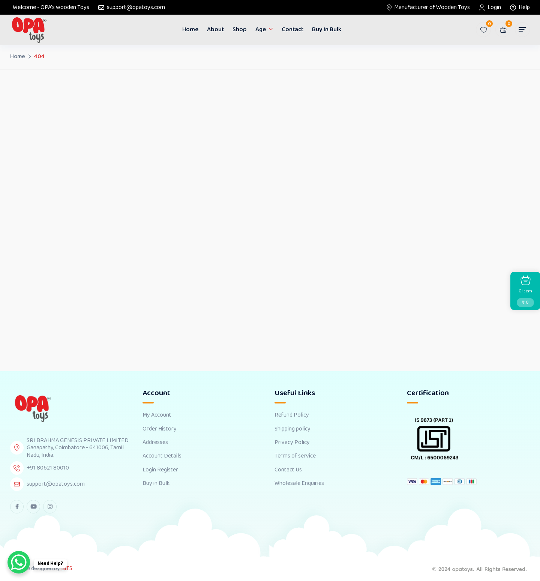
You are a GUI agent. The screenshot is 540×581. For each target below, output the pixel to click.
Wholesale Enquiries (299, 483)
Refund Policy (291, 415)
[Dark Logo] (29, 29)
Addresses (155, 442)
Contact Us (288, 470)
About (215, 29)
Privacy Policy (292, 442)
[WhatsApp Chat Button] (19, 562)
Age (260, 29)
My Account (156, 415)
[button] (522, 29)
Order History (159, 429)
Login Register (160, 470)
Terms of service (295, 456)
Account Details (162, 456)
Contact (292, 29)
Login (494, 8)
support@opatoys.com (136, 8)
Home (190, 29)
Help (524, 8)
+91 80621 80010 (48, 468)
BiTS (66, 568)
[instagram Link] (50, 506)
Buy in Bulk (326, 29)
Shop (239, 29)
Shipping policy (292, 429)
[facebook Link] (17, 506)
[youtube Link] (33, 506)
